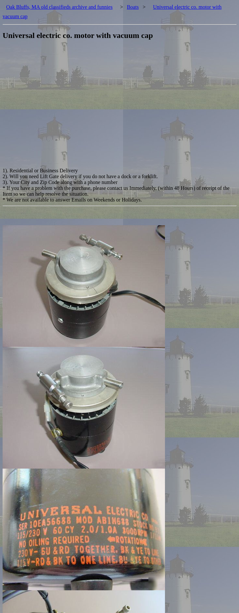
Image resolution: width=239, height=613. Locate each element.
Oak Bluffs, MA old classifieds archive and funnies (59, 7)
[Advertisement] (61, 107)
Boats (133, 7)
